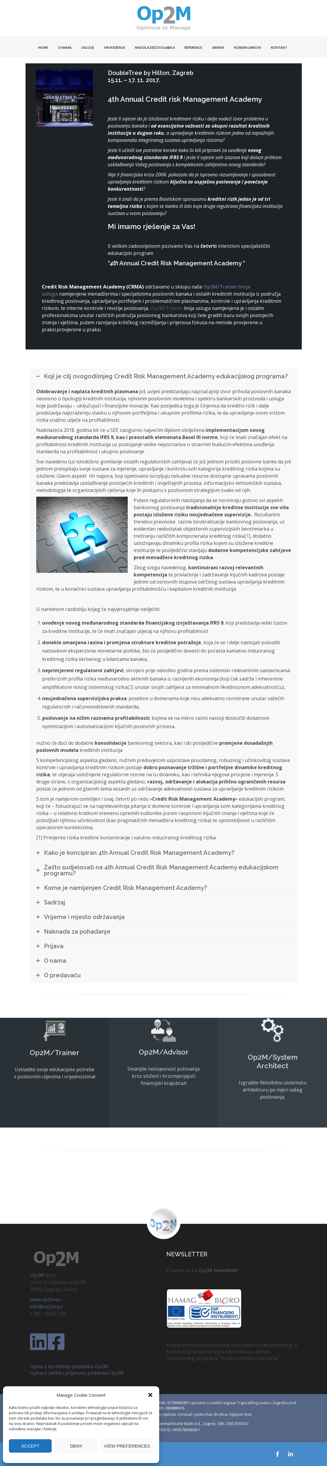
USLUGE (87, 47)
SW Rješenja (114, 47)
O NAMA (65, 47)
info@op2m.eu (46, 1306)
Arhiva (218, 47)
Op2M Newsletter (218, 1270)
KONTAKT (279, 47)
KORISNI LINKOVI (247, 47)
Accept (30, 1445)
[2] (130, 687)
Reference (193, 47)
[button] (150, 1395)
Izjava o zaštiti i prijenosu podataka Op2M (77, 1373)
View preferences (127, 1445)
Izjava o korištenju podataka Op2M (69, 1366)
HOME (43, 47)
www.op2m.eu (45, 1299)
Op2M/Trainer (166, 308)
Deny (76, 1445)
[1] (247, 536)
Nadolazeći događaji (155, 47)
